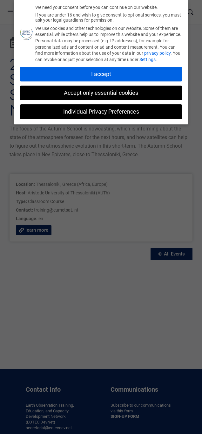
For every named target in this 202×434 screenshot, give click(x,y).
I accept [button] (101, 74)
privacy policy (157, 53)
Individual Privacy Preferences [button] (101, 111)
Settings (147, 59)
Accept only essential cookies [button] (101, 93)
